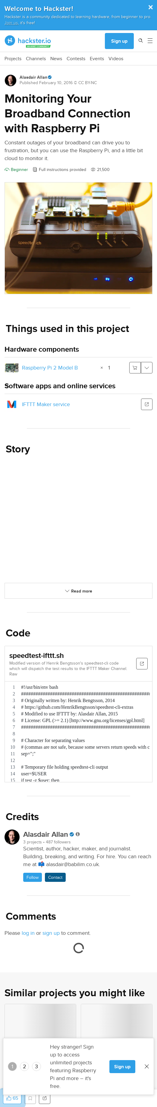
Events (97, 58)
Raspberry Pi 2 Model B (50, 367)
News (56, 58)
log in (28, 933)
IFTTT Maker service (46, 404)
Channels (36, 58)
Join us (11, 22)
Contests (76, 58)
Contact (55, 877)
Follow (33, 877)
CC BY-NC (87, 83)
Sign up (119, 41)
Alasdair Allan (33, 77)
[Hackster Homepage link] (28, 41)
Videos (115, 58)
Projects (13, 58)
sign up (51, 933)
